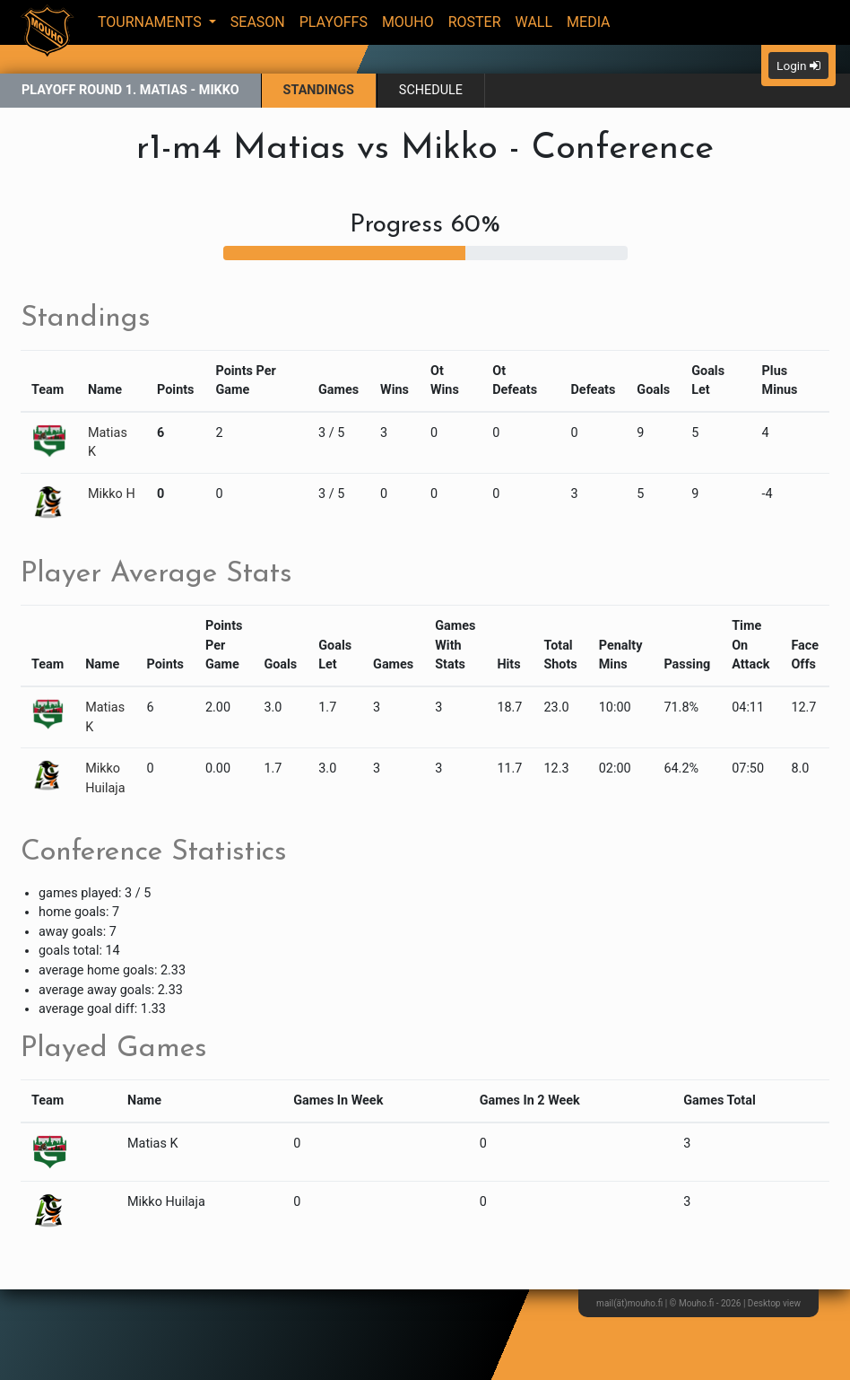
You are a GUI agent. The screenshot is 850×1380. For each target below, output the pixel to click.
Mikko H (111, 494)
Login (798, 65)
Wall (534, 22)
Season (257, 22)
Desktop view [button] (774, 1303)
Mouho (408, 22)
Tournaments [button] (151, 22)
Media (589, 22)
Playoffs (333, 22)
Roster (474, 22)
